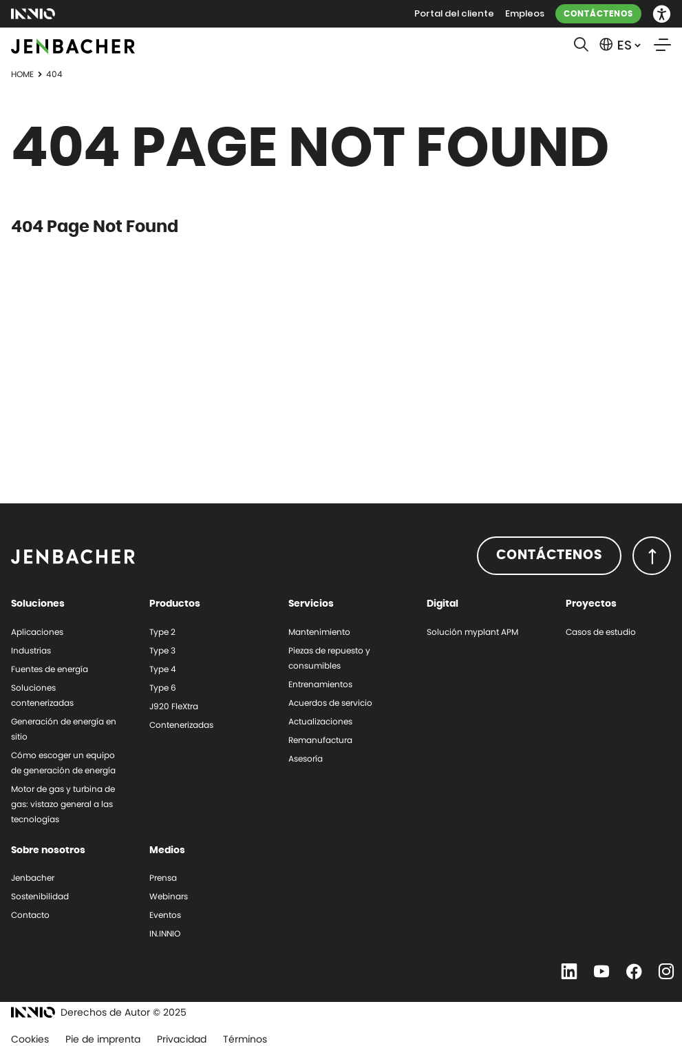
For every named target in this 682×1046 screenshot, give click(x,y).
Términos (245, 1039)
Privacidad (181, 1039)
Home (22, 74)
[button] (661, 14)
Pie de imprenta (102, 1039)
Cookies (30, 1039)
